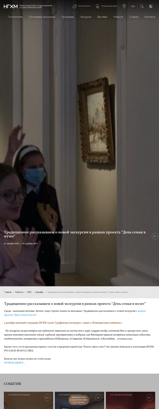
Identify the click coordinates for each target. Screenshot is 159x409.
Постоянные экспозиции (42, 17)
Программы (67, 17)
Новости (118, 17)
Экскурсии (85, 17)
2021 (29, 292)
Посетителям (15, 17)
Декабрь (39, 292)
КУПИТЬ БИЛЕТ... (14, 362)
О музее (133, 17)
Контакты (150, 17)
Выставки (102, 17)
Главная (7, 292)
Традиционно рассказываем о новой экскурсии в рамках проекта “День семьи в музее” (88, 292)
